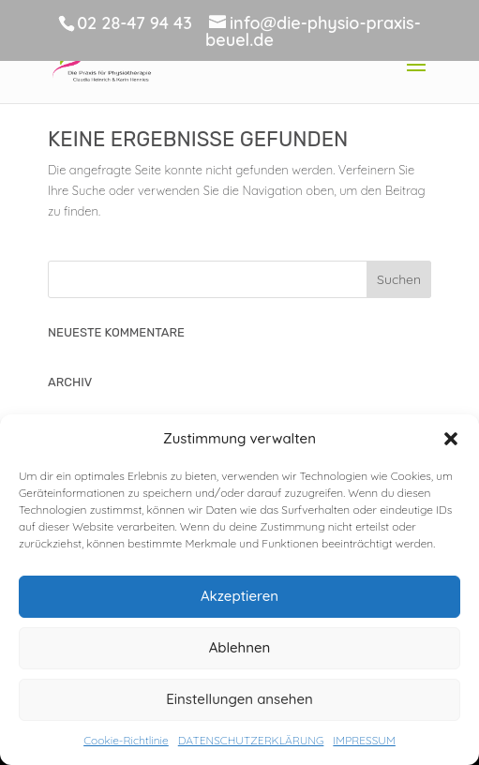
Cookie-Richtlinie (126, 740)
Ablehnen (240, 647)
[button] (451, 438)
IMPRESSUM (364, 740)
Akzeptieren (239, 596)
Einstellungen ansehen (239, 699)
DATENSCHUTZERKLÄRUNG (251, 740)
